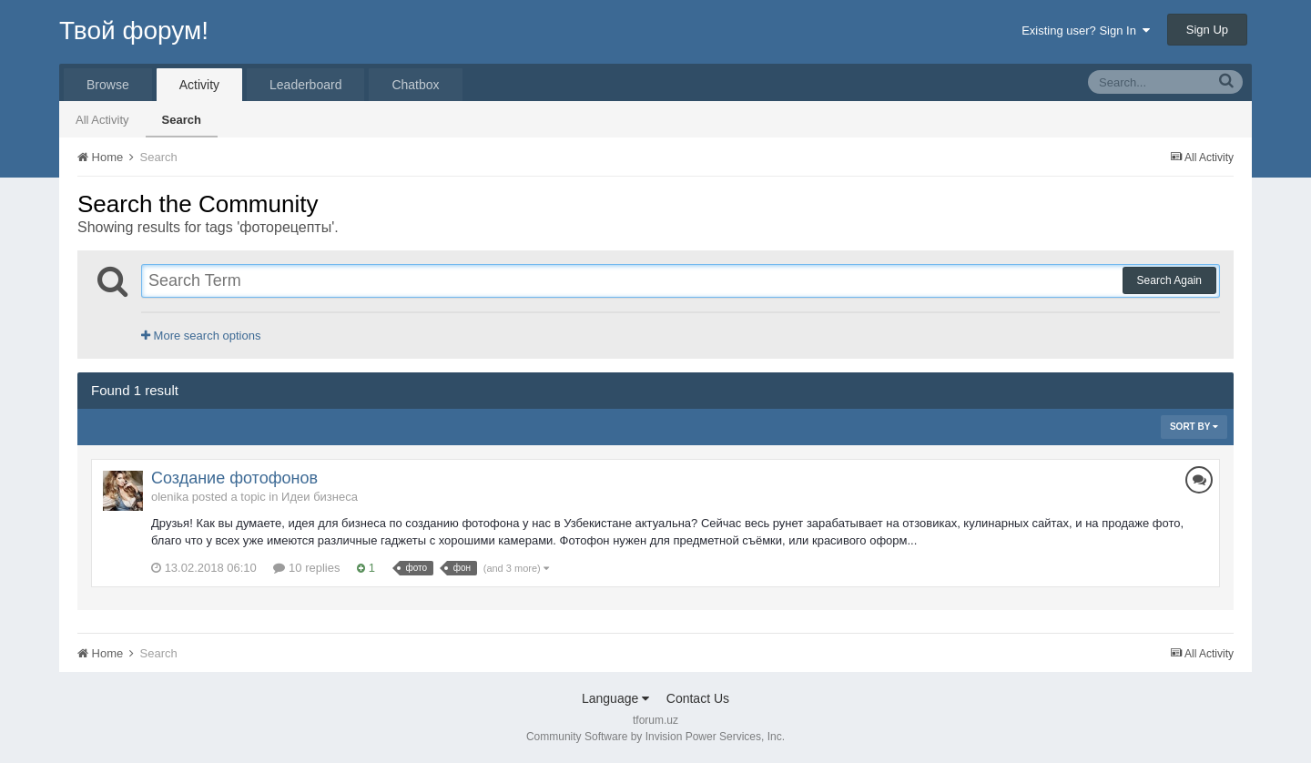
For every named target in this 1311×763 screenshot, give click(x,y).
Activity (199, 84)
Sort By (1194, 427)
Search (181, 120)
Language (615, 698)
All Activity (102, 120)
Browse (107, 84)
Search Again (1169, 280)
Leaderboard (305, 84)
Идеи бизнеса (319, 497)
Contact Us (697, 698)
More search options (200, 335)
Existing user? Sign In (1085, 30)
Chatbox (415, 84)
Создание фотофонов (234, 478)
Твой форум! (133, 30)
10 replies (306, 568)
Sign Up (1207, 29)
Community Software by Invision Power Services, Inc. (655, 736)
